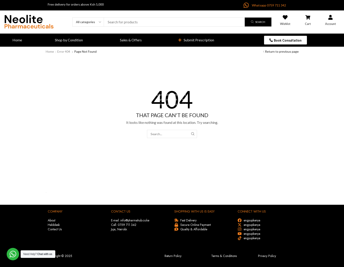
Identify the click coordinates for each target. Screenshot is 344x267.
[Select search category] (88, 22)
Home (50, 51)
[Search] (258, 22)
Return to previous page (282, 51)
